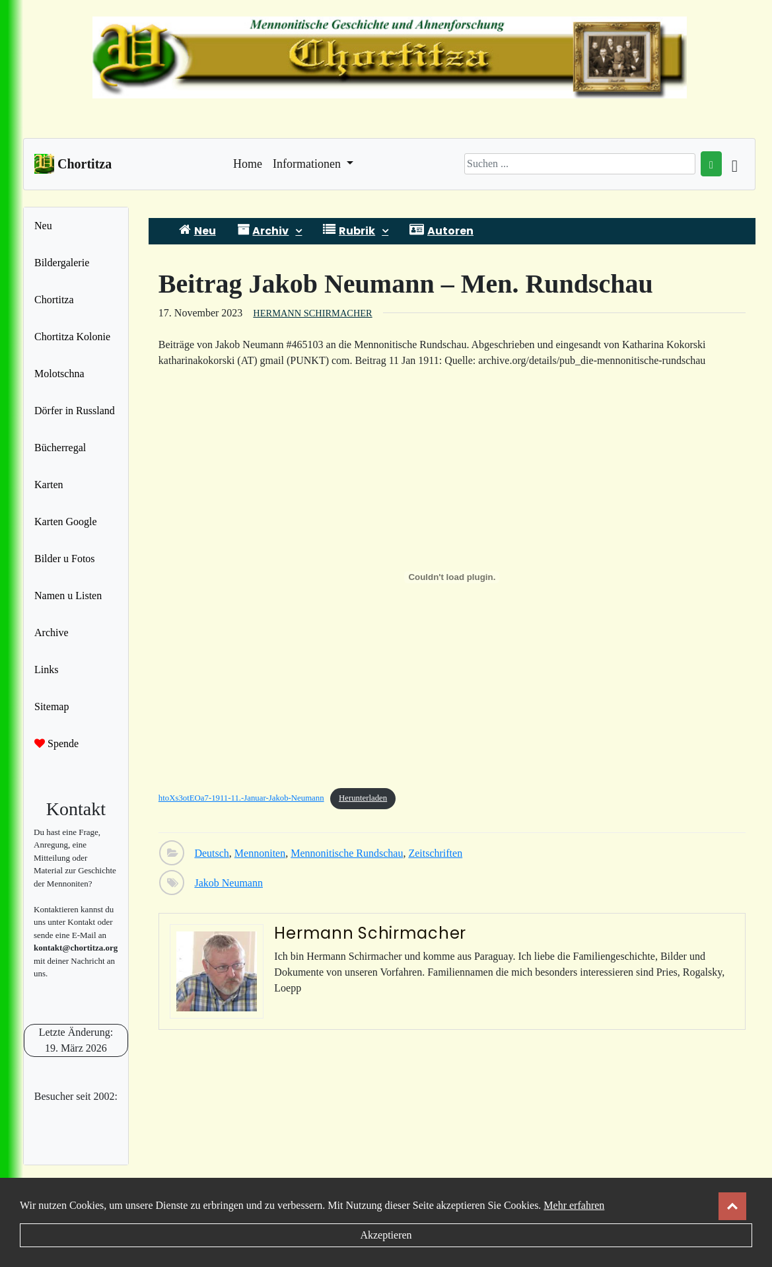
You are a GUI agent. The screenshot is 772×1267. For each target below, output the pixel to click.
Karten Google (65, 521)
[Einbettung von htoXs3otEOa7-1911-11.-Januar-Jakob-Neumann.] (452, 577)
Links (46, 669)
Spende (56, 743)
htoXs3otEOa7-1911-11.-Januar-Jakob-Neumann (241, 798)
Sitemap (51, 706)
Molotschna (59, 373)
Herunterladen (363, 798)
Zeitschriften (435, 853)
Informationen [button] (308, 163)
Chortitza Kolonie (72, 336)
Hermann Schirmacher (312, 313)
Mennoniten (259, 853)
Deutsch (211, 853)
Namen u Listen (68, 595)
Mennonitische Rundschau (347, 853)
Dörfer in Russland (74, 410)
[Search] (579, 163)
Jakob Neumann (228, 882)
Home (247, 162)
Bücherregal (60, 447)
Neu (43, 225)
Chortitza (54, 299)
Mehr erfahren (574, 1205)
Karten (48, 484)
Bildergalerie (61, 262)
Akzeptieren (385, 1235)
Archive (51, 632)
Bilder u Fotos (64, 558)
